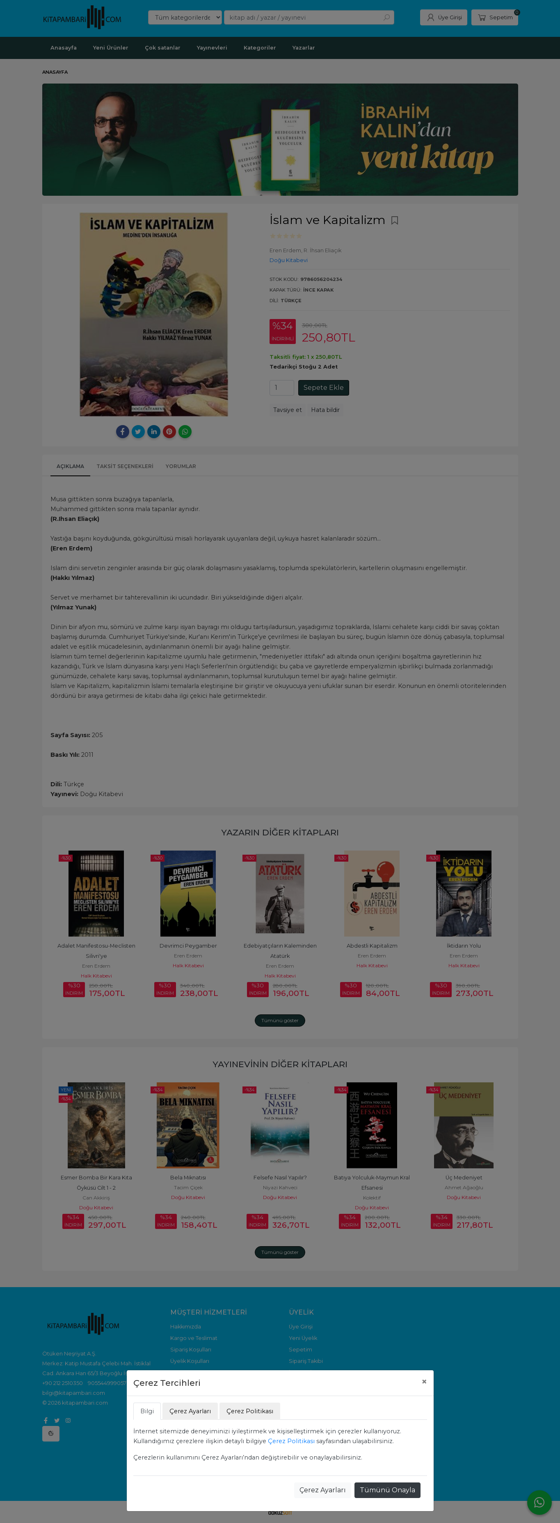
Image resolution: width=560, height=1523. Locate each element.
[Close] (424, 1381)
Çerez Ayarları (322, 1490)
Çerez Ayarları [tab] (190, 1411)
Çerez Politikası (291, 1441)
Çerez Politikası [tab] (249, 1411)
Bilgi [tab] (147, 1411)
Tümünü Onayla (387, 1490)
